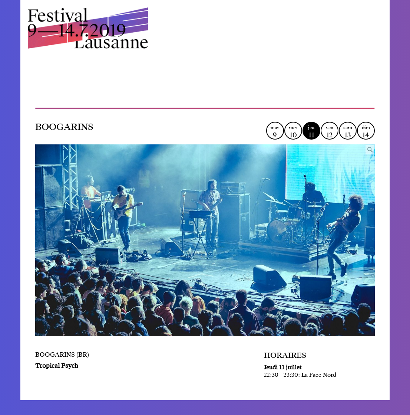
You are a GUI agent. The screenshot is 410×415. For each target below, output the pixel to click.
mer (293, 132)
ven (329, 132)
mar (275, 132)
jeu (311, 132)
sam (347, 132)
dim (366, 132)
